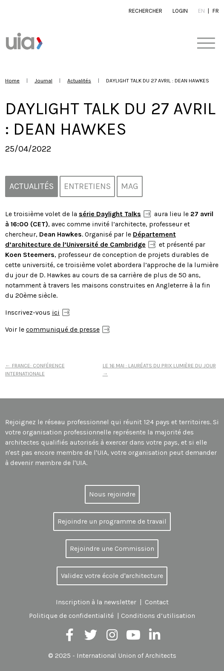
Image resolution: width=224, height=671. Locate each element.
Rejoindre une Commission (112, 548)
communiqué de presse (63, 329)
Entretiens (87, 186)
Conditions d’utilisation (158, 616)
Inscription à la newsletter (96, 602)
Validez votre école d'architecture (112, 576)
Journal (43, 80)
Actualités (79, 80)
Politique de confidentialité (71, 616)
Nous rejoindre (112, 494)
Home (12, 80)
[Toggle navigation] (206, 43)
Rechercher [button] (145, 11)
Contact (157, 602)
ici (56, 312)
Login (180, 11)
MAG (129, 186)
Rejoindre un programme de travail (112, 521)
